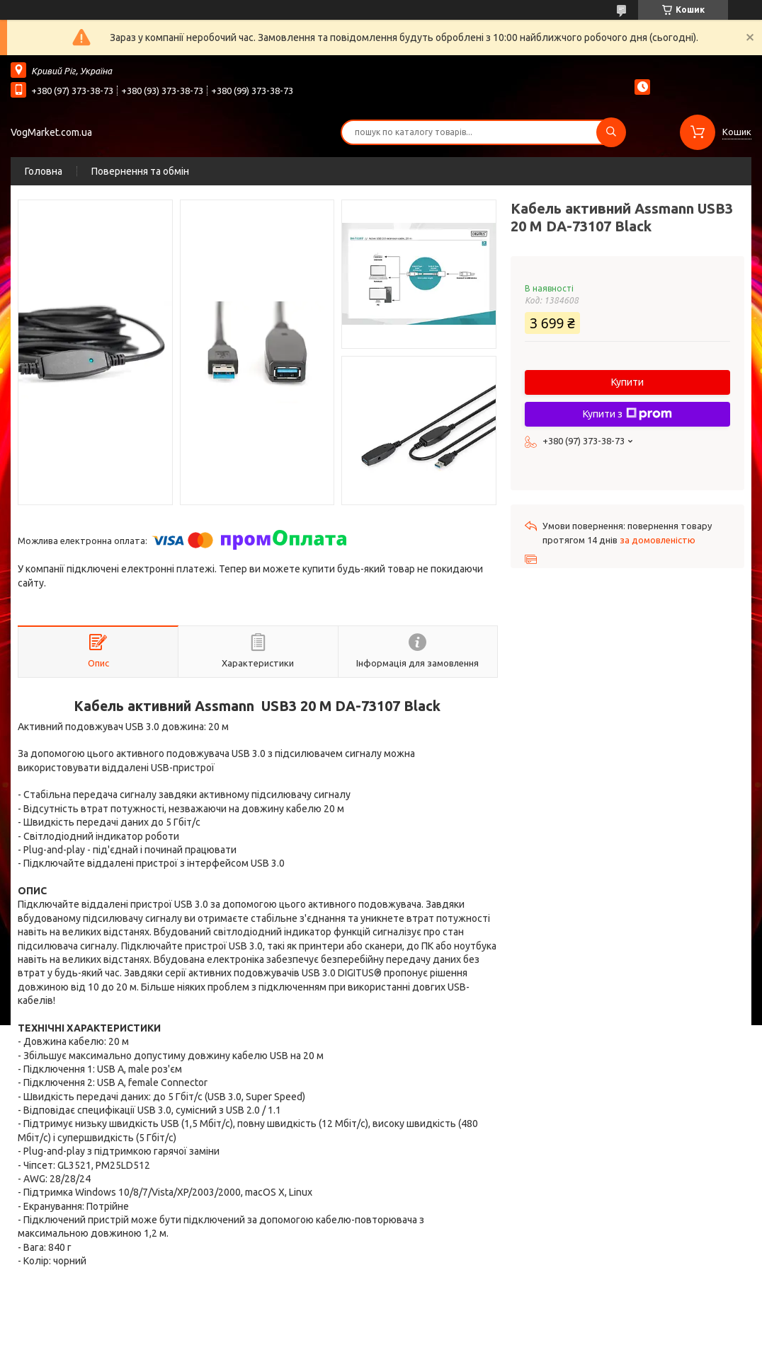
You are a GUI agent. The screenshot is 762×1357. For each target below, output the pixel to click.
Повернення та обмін (140, 171)
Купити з (627, 414)
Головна (43, 171)
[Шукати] (611, 132)
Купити (627, 382)
